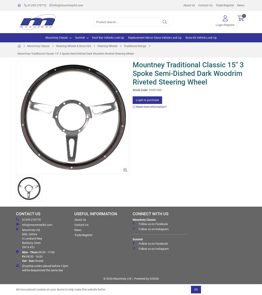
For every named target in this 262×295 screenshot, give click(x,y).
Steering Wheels (107, 46)
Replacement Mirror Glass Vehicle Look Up (155, 37)
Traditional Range (135, 46)
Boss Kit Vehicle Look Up (201, 37)
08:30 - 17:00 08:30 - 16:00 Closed (35, 256)
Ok (196, 289)
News (240, 5)
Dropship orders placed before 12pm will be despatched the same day (42, 268)
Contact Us (205, 5)
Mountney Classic (56, 37)
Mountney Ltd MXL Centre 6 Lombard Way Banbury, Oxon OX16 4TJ (29, 238)
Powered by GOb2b (146, 278)
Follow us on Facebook (150, 224)
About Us (189, 5)
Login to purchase (147, 100)
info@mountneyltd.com (66, 5)
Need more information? (150, 106)
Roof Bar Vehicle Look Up (108, 37)
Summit (80, 37)
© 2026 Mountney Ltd (117, 278)
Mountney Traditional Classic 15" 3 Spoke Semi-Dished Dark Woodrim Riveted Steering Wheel (76, 53)
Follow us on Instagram (151, 229)
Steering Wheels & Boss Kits (73, 46)
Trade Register (225, 5)
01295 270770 (35, 5)
